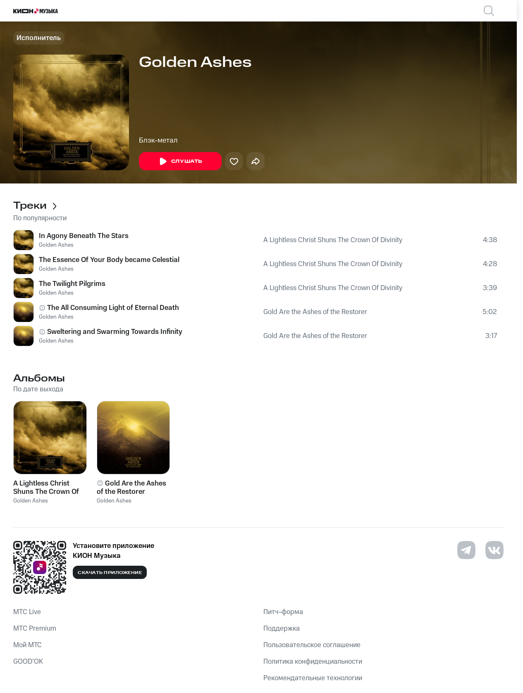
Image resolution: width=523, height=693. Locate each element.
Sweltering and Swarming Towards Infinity (114, 332)
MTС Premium (34, 628)
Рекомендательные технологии (312, 678)
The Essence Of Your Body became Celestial (109, 260)
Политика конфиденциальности (312, 662)
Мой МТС (27, 645)
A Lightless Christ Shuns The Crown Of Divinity (332, 240)
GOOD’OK (28, 662)
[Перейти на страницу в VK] (494, 550)
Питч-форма (283, 612)
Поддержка (281, 628)
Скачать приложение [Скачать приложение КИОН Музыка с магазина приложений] (110, 573)
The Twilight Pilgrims (72, 284)
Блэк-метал (158, 140)
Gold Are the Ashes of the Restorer (315, 312)
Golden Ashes (56, 245)
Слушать (180, 162)
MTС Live (27, 612)
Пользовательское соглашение (312, 645)
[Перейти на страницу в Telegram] (466, 550)
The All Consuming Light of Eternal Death (113, 308)
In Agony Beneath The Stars (84, 236)
